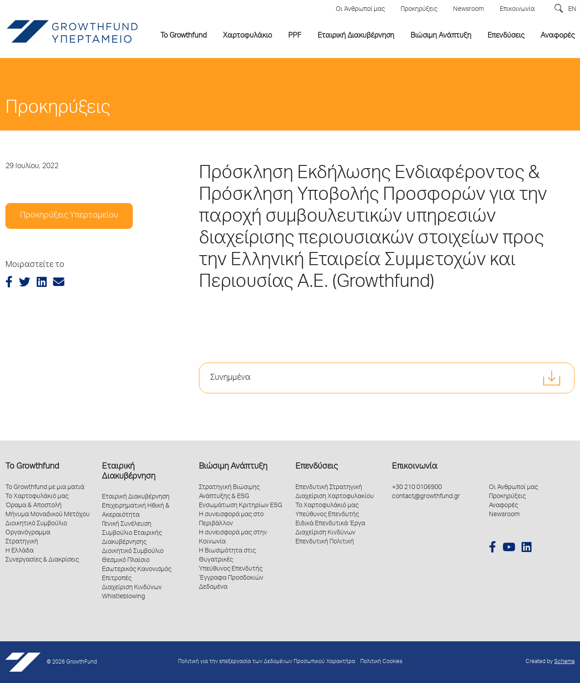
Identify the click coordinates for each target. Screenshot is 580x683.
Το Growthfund (32, 467)
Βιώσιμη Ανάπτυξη (233, 467)
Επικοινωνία (414, 467)
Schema (564, 662)
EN (572, 9)
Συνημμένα (230, 378)
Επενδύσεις (316, 467)
